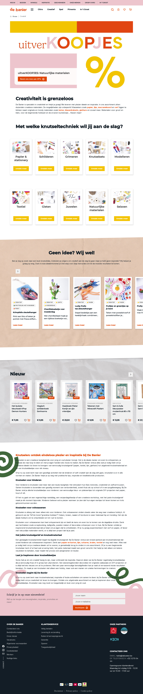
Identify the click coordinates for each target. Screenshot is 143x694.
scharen (85, 542)
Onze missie (12, 636)
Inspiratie (46, 2)
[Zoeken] (112, 9)
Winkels (33, 2)
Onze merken (75, 2)
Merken (10, 655)
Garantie (44, 640)
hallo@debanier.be (124, 656)
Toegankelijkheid (48, 647)
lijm (95, 107)
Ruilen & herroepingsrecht (52, 636)
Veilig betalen (46, 629)
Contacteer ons (13, 629)
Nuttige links (12, 658)
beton (61, 110)
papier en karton (68, 542)
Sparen (44, 643)
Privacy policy (72, 691)
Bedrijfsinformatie (14, 632)
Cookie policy (86, 691)
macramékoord (104, 107)
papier (90, 107)
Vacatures (11, 640)
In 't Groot (104, 2)
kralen (92, 542)
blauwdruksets (71, 110)
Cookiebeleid (12, 651)
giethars (83, 110)
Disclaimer (58, 691)
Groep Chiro (90, 2)
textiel (99, 542)
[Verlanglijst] (124, 9)
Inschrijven (81, 608)
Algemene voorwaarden (17, 643)
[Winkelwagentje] (130, 9)
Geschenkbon (59, 2)
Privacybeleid (12, 647)
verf (117, 107)
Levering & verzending (50, 632)
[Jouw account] (118, 9)
